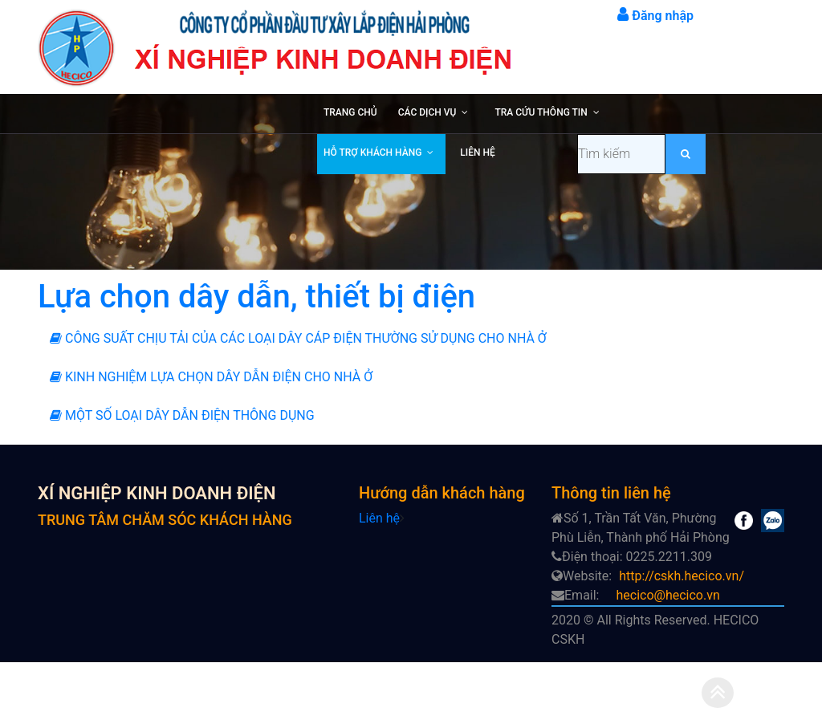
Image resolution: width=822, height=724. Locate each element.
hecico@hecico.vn (667, 595)
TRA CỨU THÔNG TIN (540, 112)
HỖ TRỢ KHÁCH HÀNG (372, 152)
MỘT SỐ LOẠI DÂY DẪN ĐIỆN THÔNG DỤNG (182, 415)
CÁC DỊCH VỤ (427, 112)
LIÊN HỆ (477, 152)
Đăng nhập (655, 15)
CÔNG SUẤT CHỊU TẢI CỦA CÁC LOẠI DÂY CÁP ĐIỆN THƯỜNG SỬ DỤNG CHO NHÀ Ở (298, 338)
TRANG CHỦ (350, 112)
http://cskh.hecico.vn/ (681, 576)
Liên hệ (379, 518)
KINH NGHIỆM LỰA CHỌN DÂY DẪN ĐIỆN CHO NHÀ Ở (211, 376)
